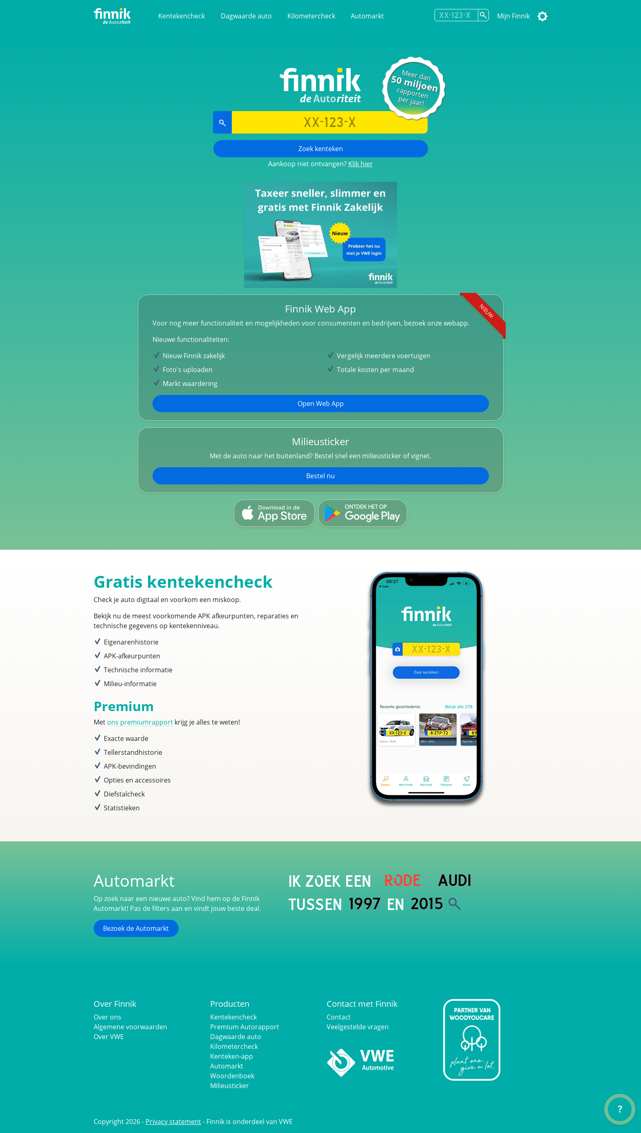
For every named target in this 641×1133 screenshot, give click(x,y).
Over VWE (109, 1036)
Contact (339, 1017)
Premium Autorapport (244, 1026)
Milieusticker (229, 1085)
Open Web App (321, 403)
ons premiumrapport (140, 722)
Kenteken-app (231, 1056)
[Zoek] (454, 904)
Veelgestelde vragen (358, 1026)
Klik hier (360, 163)
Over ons (107, 1017)
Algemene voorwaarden (130, 1026)
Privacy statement (173, 1121)
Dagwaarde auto (246, 15)
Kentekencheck (181, 15)
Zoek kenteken (320, 148)
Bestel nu (320, 475)
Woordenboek (232, 1075)
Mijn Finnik (513, 15)
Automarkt (367, 15)
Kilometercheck (311, 15)
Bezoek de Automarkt (136, 928)
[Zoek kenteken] (483, 15)
